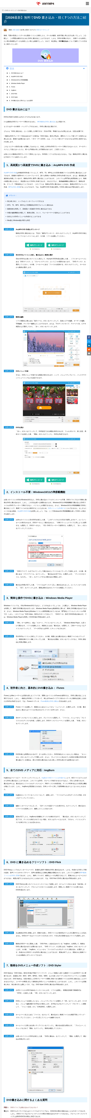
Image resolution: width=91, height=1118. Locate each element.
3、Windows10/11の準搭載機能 (18, 80)
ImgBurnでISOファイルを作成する (53, 778)
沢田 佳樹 (15, 30)
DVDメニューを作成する (56, 508)
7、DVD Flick (13, 93)
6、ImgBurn (12, 90)
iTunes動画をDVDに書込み (50, 701)
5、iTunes (12, 87)
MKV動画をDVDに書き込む (46, 122)
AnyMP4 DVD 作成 (10, 173)
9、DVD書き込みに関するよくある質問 (21, 100)
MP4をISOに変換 (14, 187)
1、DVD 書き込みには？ (16, 73)
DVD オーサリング (11, 10)
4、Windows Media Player (17, 83)
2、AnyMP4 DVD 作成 (15, 76)
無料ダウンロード (36, 245)
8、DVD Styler (13, 97)
